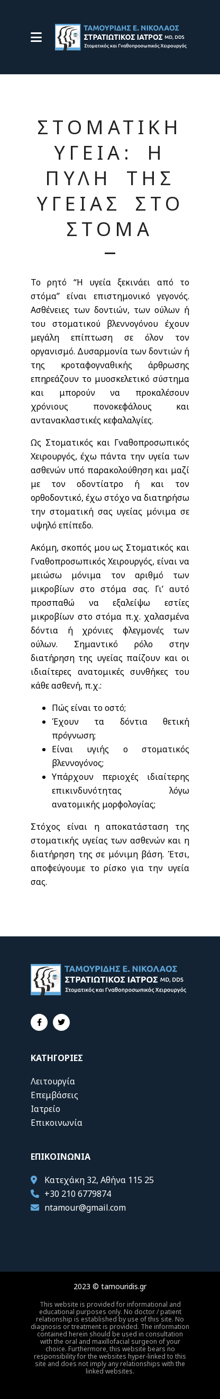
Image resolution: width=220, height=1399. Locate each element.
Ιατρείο (45, 1109)
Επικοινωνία (56, 1122)
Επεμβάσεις (54, 1095)
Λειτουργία (53, 1081)
